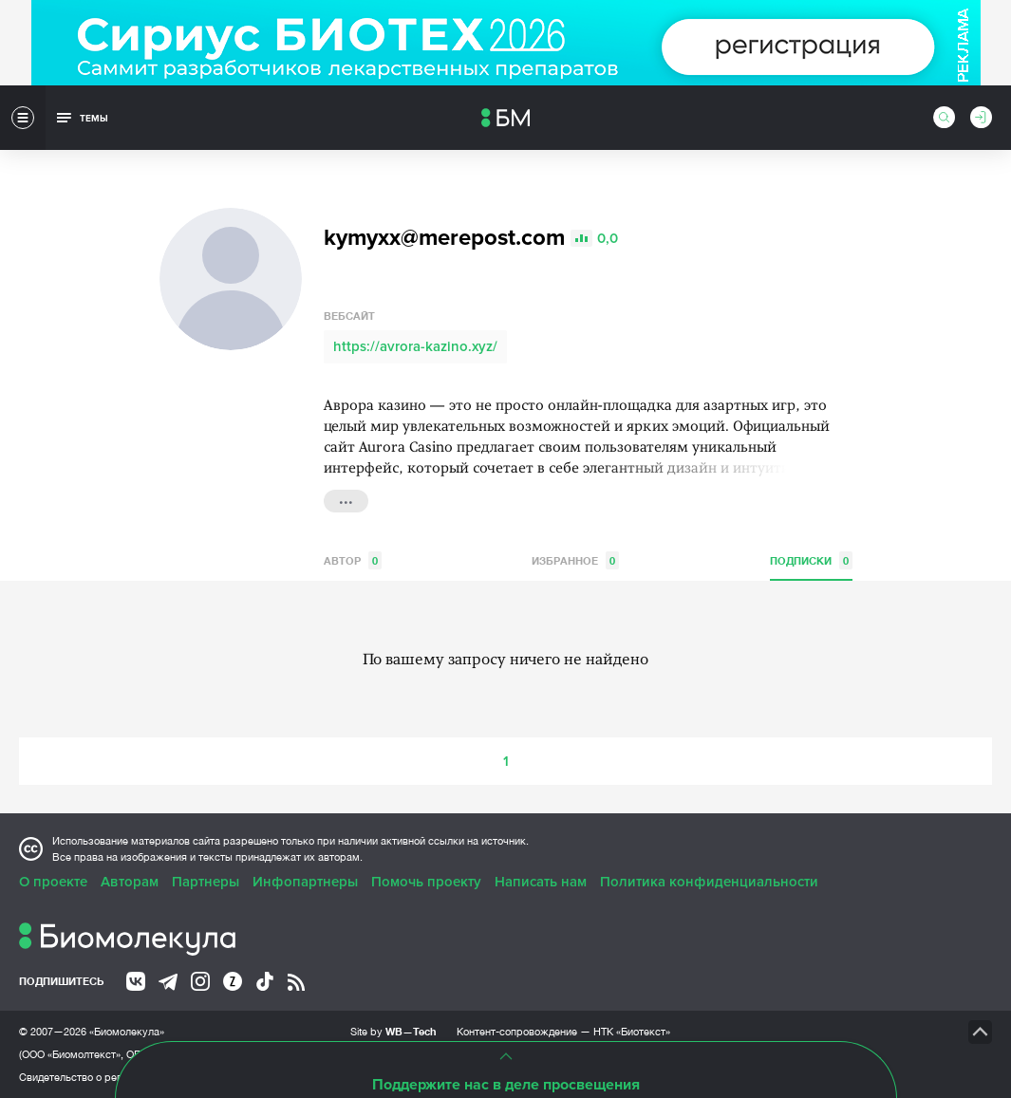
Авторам (130, 881)
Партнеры (205, 881)
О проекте (53, 881)
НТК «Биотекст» (631, 1031)
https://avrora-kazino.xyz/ (415, 346)
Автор (353, 560)
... (346, 499)
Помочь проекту (426, 881)
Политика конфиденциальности (709, 881)
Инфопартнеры (305, 881)
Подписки (811, 560)
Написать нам (541, 881)
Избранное (575, 560)
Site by (393, 1031)
